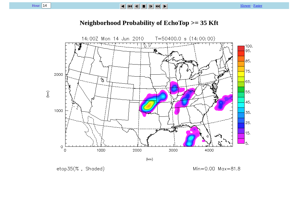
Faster (257, 5)
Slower (245, 5)
